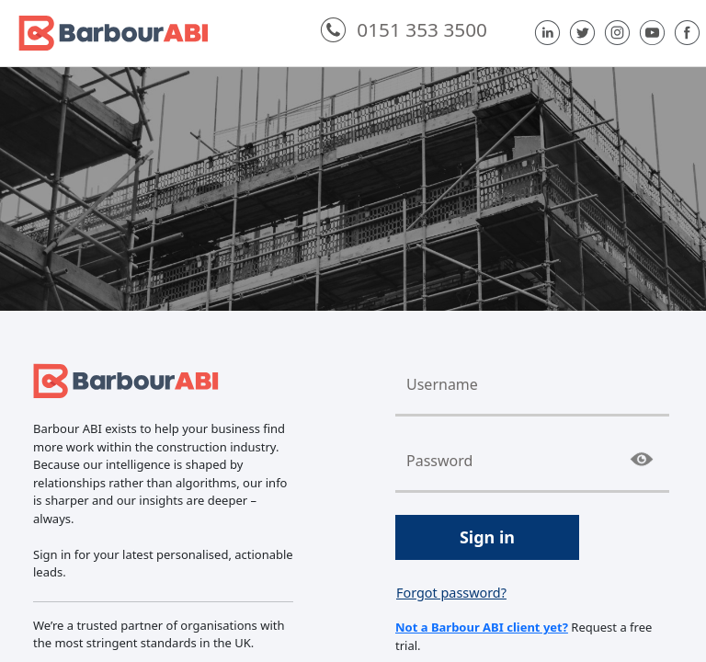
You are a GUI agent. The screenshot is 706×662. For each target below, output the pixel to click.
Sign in (487, 537)
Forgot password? (451, 592)
